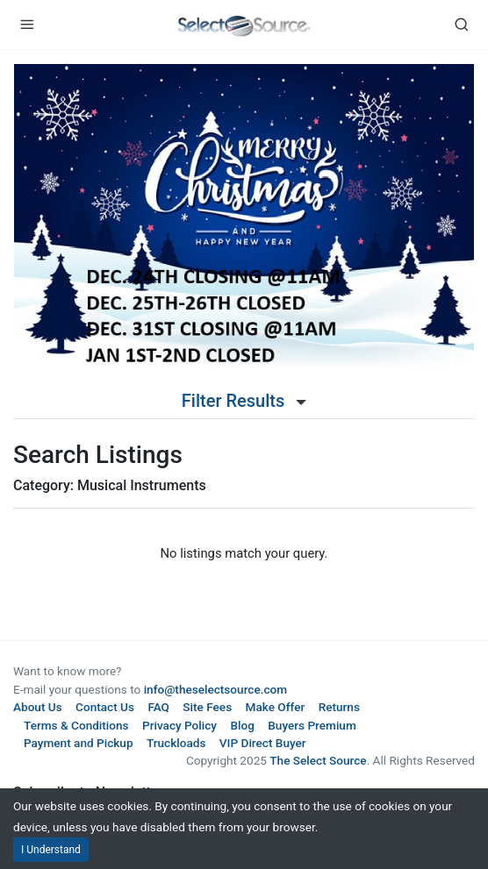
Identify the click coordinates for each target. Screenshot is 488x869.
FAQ (158, 707)
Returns (339, 707)
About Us (37, 707)
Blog (242, 725)
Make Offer (275, 707)
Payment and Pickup (78, 743)
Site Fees (207, 707)
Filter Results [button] (244, 400)
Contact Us (104, 707)
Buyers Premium (312, 725)
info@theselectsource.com (216, 689)
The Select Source (317, 760)
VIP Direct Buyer (262, 743)
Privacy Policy (179, 725)
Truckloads (176, 743)
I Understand (51, 850)
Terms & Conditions (76, 725)
